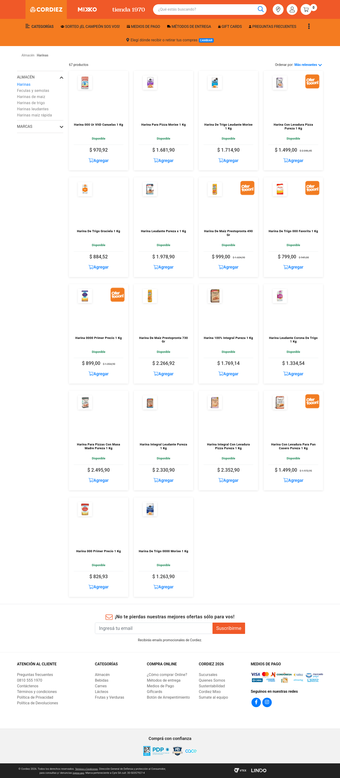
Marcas (24, 126)
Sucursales (208, 674)
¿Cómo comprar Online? (167, 674)
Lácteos (101, 691)
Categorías (40, 26)
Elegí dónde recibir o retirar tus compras (170, 40)
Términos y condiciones (37, 691)
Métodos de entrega (189, 26)
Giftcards (154, 691)
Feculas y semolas (33, 90)
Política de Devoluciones (37, 703)
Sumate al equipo (213, 697)
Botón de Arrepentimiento (168, 697)
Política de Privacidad (35, 697)
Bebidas (101, 680)
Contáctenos (27, 686)
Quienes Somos (212, 680)
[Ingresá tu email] (154, 628)
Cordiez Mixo (210, 691)
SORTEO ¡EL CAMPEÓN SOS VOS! (90, 26)
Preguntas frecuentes (272, 26)
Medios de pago (143, 26)
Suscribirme (228, 628)
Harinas (23, 84)
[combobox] (212, 9)
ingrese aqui (86, 772)
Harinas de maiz (31, 96)
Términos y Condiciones (94, 768)
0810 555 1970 (29, 680)
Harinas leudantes (33, 109)
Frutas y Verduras (109, 697)
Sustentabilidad (212, 686)
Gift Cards (230, 26)
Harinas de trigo (31, 103)
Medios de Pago (160, 686)
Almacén (25, 77)
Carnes (101, 686)
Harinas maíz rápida (34, 115)
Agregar (99, 160)
